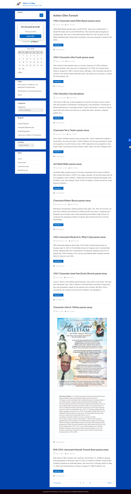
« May (20, 72)
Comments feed (23, 166)
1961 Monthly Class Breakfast (68, 93)
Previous (57, 483)
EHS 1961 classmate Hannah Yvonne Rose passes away (81, 449)
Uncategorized (60, 49)
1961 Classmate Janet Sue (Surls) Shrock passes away (80, 273)
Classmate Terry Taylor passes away (71, 130)
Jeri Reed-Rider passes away (67, 164)
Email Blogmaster (24, 131)
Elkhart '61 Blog (29, 3)
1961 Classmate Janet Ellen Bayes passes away (77, 20)
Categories (21, 107)
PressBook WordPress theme (79, 491)
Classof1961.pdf (23, 123)
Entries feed (22, 162)
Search (20, 12)
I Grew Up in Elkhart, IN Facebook (29, 135)
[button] (129, 140)
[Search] (41, 15)
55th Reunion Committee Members (30, 91)
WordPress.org (23, 170)
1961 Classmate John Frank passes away (73, 57)
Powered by (30, 41)
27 (90, 483)
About (20, 95)
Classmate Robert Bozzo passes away (72, 200)
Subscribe (30, 36)
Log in (20, 159)
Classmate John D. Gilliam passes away (72, 307)
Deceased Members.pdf (26, 127)
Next (109, 483)
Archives (21, 142)
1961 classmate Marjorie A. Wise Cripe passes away (79, 237)
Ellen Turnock (71, 24)
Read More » (58, 45)
